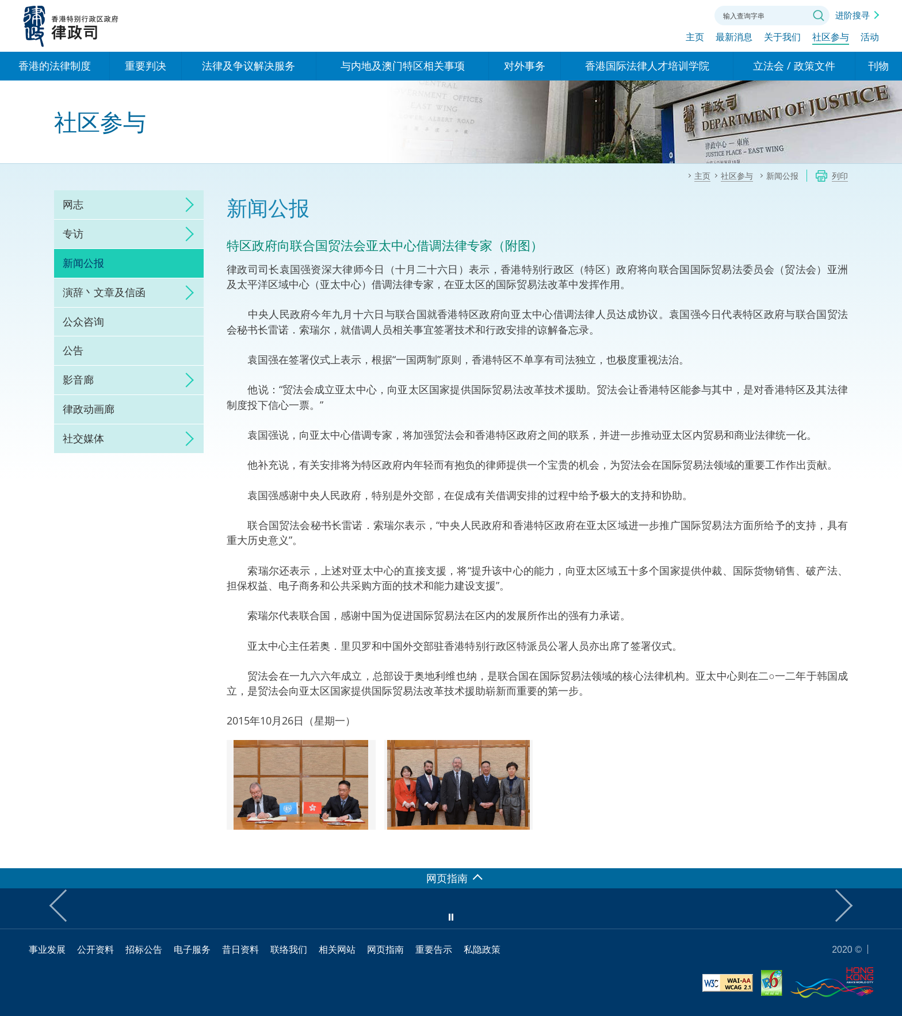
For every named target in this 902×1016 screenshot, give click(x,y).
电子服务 (192, 949)
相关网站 (337, 949)
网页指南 (385, 949)
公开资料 (95, 949)
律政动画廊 (88, 409)
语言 (628, 14)
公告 (73, 350)
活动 (870, 38)
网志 (73, 204)
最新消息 (734, 38)
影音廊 (78, 379)
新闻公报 (83, 263)
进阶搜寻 (852, 15)
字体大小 (659, 14)
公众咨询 (83, 321)
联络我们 (691, 14)
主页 (695, 38)
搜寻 (818, 15)
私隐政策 (482, 949)
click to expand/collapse (186, 204)
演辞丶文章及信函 (104, 292)
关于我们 (782, 38)
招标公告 (143, 949)
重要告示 (433, 949)
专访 (73, 233)
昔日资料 (240, 949)
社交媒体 (83, 438)
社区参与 (830, 38)
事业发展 (47, 949)
